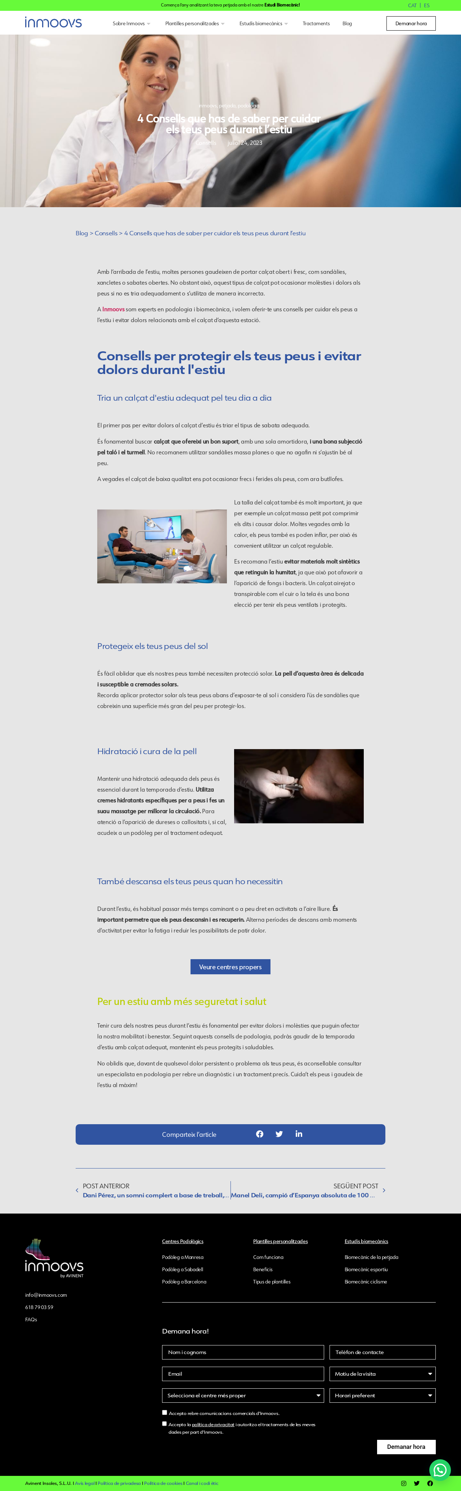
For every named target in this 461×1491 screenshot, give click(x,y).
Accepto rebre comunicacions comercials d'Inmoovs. (224, 1413)
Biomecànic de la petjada (371, 1257)
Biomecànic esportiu (366, 1269)
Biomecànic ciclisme (366, 1281)
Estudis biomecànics (265, 23)
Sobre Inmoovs (132, 23)
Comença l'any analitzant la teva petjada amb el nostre (230, 5)
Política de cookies (163, 1483)
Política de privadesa (119, 1483)
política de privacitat (213, 1424)
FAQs (31, 1319)
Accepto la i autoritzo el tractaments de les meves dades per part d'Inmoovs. (242, 1428)
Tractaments (316, 23)
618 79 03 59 (39, 1307)
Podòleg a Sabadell (182, 1269)
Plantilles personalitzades (196, 23)
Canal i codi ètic (202, 1483)
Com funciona (268, 1257)
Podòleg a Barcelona (184, 1281)
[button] (259, 1134)
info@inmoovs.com (46, 1295)
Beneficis (262, 1269)
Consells (106, 233)
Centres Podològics (182, 1241)
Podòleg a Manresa (182, 1257)
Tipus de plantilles (271, 1281)
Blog (347, 23)
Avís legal (84, 1483)
